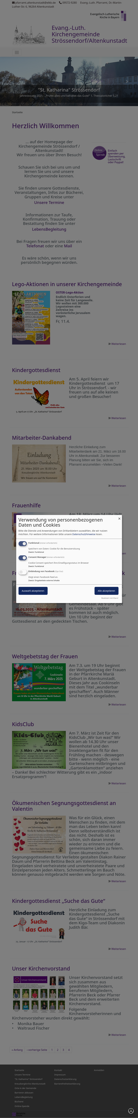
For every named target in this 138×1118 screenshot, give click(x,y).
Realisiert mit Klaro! (109, 598)
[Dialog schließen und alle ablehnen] (119, 517)
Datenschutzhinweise (83, 534)
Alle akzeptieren (106, 590)
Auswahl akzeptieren (33, 590)
